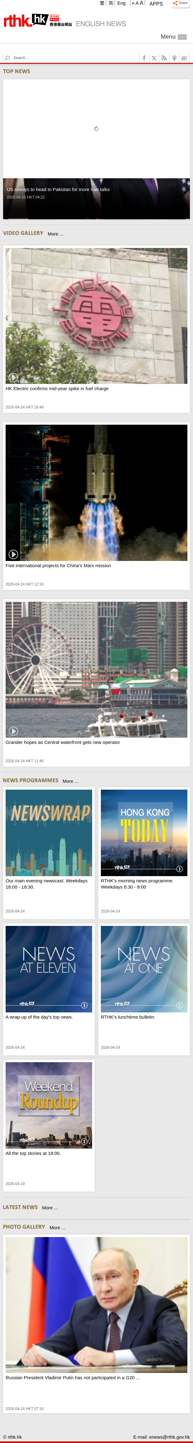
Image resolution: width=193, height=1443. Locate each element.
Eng (121, 3)
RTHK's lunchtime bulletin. (128, 1017)
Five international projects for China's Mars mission (58, 565)
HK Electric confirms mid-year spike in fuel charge (57, 388)
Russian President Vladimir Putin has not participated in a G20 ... (73, 1377)
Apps (156, 4)
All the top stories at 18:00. (33, 1153)
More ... (56, 233)
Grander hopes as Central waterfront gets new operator (63, 742)
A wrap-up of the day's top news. (39, 1017)
